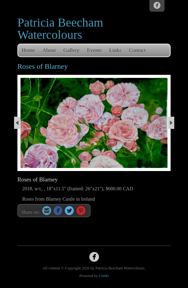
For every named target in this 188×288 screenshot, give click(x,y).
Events (94, 50)
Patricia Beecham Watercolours (60, 29)
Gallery (71, 50)
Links (115, 50)
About (49, 50)
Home (28, 50)
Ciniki (104, 276)
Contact (137, 50)
